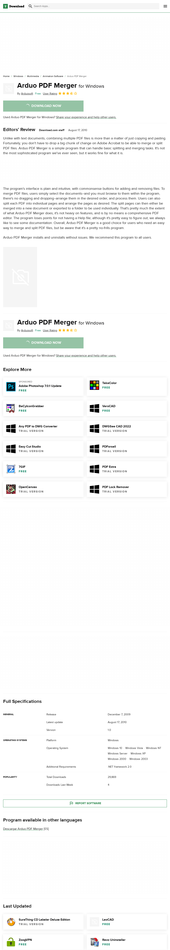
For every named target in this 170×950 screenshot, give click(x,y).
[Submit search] (30, 6)
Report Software (85, 803)
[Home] (6, 76)
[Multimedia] (33, 76)
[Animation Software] (53, 76)
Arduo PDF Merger (60, 85)
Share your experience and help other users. (86, 117)
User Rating (60, 93)
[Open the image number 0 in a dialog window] (20, 277)
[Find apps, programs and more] (93, 6)
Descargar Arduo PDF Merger (23, 829)
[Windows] (18, 76)
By (25, 93)
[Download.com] (13, 6)
